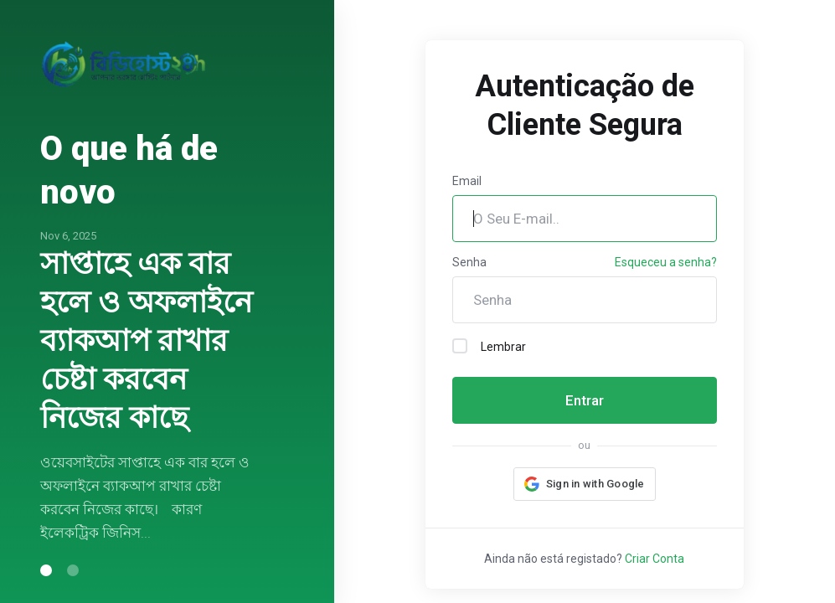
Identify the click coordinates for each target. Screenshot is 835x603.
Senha (469, 262)
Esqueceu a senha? (666, 262)
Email (467, 181)
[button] (584, 484)
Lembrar (489, 345)
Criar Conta (654, 558)
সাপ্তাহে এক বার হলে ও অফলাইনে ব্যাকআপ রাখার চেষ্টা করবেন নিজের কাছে (146, 341)
